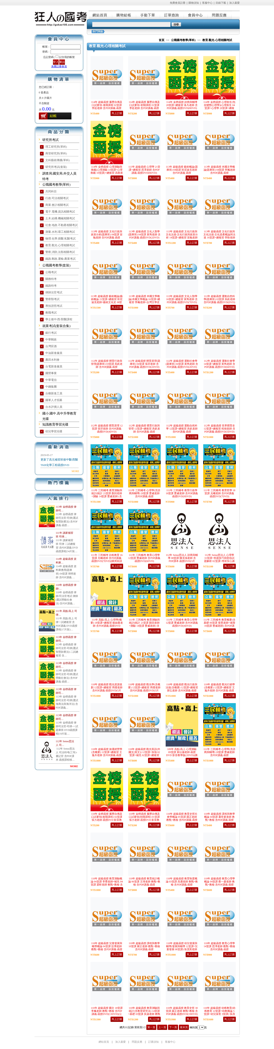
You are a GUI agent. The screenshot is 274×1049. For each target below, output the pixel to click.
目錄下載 (221, 2)
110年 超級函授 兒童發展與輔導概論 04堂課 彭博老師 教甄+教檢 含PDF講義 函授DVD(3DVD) (106, 948)
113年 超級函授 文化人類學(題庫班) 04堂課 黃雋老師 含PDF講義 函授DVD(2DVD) (144, 234)
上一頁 (162, 1027)
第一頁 (151, 1027)
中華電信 (51, 380)
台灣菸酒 (51, 346)
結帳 (53, 116)
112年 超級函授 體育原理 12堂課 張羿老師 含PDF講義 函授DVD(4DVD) (107, 428)
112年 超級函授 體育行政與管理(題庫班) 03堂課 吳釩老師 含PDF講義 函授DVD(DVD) (107, 365)
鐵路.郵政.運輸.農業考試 (60, 258)
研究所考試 (50, 140)
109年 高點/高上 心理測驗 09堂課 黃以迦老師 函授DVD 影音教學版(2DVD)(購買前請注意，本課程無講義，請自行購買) (182, 755)
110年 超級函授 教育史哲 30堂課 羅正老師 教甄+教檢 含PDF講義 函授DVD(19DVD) (182, 1011)
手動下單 (148, 14)
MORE (75, 471)
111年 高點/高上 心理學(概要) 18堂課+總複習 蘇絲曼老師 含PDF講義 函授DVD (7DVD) (107, 624)
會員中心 (196, 14)
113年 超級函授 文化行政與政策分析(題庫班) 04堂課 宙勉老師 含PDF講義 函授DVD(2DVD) (107, 236)
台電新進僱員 (53, 366)
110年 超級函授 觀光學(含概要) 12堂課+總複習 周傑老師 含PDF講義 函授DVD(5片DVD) (144, 689)
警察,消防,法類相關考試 (60, 252)
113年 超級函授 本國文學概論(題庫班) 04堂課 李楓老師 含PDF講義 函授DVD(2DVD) (219, 171)
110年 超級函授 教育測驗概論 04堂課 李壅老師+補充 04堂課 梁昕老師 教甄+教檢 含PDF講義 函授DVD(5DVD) (107, 883)
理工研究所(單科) (56, 146)
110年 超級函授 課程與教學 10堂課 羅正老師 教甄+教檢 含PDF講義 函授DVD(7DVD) (144, 948)
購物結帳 (124, 14)
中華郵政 (51, 339)
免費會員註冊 (177, 2)
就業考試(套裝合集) (56, 326)
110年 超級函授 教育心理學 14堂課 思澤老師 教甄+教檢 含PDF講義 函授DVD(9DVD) (219, 948)
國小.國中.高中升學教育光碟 (59, 416)
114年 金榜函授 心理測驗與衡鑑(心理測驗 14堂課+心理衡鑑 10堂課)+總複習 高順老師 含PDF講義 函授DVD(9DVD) (107, 172)
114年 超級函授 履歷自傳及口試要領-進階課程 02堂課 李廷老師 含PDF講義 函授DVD (106, 107)
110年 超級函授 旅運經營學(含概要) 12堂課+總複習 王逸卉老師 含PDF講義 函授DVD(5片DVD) (106, 754)
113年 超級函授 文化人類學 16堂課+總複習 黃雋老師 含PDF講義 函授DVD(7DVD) (182, 299)
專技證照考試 (53, 305)
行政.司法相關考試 (57, 198)
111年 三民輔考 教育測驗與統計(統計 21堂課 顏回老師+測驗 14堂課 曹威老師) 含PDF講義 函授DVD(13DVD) (106, 495)
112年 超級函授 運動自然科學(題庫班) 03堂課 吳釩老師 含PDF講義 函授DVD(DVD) (219, 299)
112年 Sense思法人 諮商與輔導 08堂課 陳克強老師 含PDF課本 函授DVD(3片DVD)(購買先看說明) (182, 559)
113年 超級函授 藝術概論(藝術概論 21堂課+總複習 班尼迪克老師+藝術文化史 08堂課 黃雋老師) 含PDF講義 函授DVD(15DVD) (107, 302)
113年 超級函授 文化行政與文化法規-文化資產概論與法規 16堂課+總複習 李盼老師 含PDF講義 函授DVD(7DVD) (219, 237)
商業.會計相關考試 (57, 204)
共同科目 (51, 191)
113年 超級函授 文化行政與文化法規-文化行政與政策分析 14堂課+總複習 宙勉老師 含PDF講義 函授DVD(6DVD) (182, 237)
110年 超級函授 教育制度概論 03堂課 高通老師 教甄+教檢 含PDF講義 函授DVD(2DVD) (182, 883)
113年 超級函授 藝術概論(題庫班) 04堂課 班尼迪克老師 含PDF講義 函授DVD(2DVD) (182, 171)
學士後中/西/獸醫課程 (58, 319)
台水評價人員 (53, 406)
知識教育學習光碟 (55, 424)
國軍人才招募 (53, 400)
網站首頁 (100, 14)
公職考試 (51, 272)
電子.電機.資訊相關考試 (60, 211)
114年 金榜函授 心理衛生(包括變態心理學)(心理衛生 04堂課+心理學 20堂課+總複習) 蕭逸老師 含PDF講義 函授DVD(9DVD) (219, 108)
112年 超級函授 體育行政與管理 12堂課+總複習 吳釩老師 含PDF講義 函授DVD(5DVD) (144, 430)
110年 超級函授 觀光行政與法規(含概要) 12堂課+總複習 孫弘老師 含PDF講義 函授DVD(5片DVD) (182, 689)
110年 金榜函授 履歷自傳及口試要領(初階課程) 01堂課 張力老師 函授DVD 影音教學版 (144, 818)
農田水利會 (52, 359)
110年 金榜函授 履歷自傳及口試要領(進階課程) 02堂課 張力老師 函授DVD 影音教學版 (106, 818)
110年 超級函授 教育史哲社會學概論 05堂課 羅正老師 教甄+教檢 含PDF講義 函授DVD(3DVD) (182, 818)
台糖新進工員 (53, 393)
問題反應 (220, 14)
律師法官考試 (53, 292)
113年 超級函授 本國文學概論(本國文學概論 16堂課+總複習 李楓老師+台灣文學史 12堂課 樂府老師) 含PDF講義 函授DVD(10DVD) (144, 302)
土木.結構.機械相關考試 (60, 218)
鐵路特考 (51, 285)
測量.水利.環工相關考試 (60, 231)
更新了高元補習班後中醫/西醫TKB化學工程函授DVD (59, 462)
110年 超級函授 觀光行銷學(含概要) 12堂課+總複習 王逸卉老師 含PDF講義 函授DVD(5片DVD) (219, 689)
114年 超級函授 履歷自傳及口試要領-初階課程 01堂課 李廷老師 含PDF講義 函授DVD (144, 107)
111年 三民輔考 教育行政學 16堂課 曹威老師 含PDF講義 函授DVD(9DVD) (182, 493)
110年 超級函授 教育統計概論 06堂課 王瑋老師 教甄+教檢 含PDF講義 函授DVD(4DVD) (144, 883)
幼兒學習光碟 (53, 431)
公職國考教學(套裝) (56, 265)
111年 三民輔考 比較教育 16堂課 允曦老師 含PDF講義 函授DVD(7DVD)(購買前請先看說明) (106, 559)
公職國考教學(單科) (56, 184)
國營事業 (51, 373)
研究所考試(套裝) (56, 167)
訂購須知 (153, 1041)
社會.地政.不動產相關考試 (61, 225)
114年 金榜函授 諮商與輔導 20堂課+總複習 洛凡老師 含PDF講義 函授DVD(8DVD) (182, 105)
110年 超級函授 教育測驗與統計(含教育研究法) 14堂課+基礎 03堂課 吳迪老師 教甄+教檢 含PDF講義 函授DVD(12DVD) (144, 1014)
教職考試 (51, 312)
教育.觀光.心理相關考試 (60, 245)
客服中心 (207, 2)
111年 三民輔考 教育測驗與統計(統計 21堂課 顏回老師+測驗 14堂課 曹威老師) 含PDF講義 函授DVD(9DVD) (144, 624)
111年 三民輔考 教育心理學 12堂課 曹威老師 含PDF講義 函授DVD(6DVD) (144, 558)
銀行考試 (51, 332)
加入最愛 (234, 2)
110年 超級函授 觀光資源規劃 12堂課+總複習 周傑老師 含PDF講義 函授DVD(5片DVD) (106, 689)
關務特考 (51, 279)
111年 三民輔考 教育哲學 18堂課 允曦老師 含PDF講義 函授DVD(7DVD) (219, 493)
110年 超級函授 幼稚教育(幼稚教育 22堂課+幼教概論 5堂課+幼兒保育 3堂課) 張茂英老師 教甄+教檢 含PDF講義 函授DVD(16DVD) (219, 1014)
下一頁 (173, 1027)
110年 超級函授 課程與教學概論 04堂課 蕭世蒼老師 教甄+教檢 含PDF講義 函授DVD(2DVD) (219, 818)
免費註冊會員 (59, 66)
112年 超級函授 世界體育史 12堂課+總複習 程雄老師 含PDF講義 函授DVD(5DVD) (219, 428)
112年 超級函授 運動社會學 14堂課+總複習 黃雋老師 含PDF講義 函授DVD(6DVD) (219, 363)
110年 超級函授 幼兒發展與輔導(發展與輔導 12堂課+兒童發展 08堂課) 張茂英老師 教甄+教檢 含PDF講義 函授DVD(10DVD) (182, 949)
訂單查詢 (172, 14)
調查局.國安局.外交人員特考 (59, 176)
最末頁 (184, 1027)
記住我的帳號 (67, 57)
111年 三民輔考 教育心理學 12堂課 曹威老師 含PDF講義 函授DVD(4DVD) (182, 622)
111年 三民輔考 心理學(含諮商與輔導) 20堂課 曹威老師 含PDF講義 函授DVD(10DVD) (144, 495)
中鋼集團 (51, 386)
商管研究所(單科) (56, 153)
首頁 (161, 40)
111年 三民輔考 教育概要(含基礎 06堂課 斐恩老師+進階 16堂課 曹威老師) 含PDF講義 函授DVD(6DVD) (219, 624)
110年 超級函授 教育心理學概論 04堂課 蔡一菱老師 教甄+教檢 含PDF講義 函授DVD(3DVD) (219, 883)
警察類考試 (52, 299)
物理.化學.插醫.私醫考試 (60, 238)
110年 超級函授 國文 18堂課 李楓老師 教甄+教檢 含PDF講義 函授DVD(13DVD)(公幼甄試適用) (107, 1012)
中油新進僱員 (53, 353)
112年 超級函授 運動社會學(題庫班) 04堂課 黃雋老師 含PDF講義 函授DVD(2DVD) (182, 363)
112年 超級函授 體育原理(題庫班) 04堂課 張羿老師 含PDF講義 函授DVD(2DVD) (144, 363)
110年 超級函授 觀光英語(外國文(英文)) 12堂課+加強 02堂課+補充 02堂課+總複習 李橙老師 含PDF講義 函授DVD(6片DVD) (144, 755)
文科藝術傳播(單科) (57, 160)
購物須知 (193, 2)
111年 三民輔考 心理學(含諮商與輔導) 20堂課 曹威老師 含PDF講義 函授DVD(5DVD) (219, 754)
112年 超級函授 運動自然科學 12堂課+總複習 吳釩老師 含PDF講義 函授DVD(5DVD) (182, 430)
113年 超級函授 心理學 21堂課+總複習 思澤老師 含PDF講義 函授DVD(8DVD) (144, 169)
